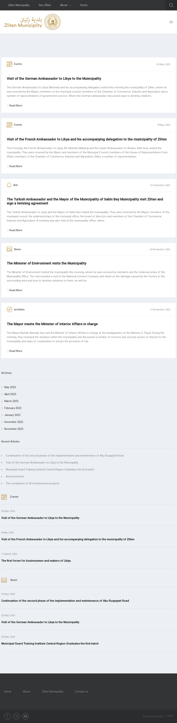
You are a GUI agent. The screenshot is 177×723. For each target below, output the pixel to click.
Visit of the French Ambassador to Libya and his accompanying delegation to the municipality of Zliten (87, 139)
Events (14, 64)
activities (16, 309)
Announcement (15, 476)
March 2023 (9, 401)
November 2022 (12, 428)
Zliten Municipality (19, 5)
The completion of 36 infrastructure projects (32, 483)
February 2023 (11, 408)
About (65, 5)
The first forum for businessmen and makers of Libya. (36, 560)
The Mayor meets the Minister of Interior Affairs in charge (52, 324)
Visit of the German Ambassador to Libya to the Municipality (54, 78)
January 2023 (10, 415)
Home (83, 5)
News (14, 249)
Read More (16, 105)
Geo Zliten (45, 5)
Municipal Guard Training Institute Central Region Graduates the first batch (50, 469)
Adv (12, 185)
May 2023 (8, 387)
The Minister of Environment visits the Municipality (46, 263)
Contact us (81, 691)
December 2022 (12, 421)
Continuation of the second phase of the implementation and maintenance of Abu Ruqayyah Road (65, 455)
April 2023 (8, 394)
